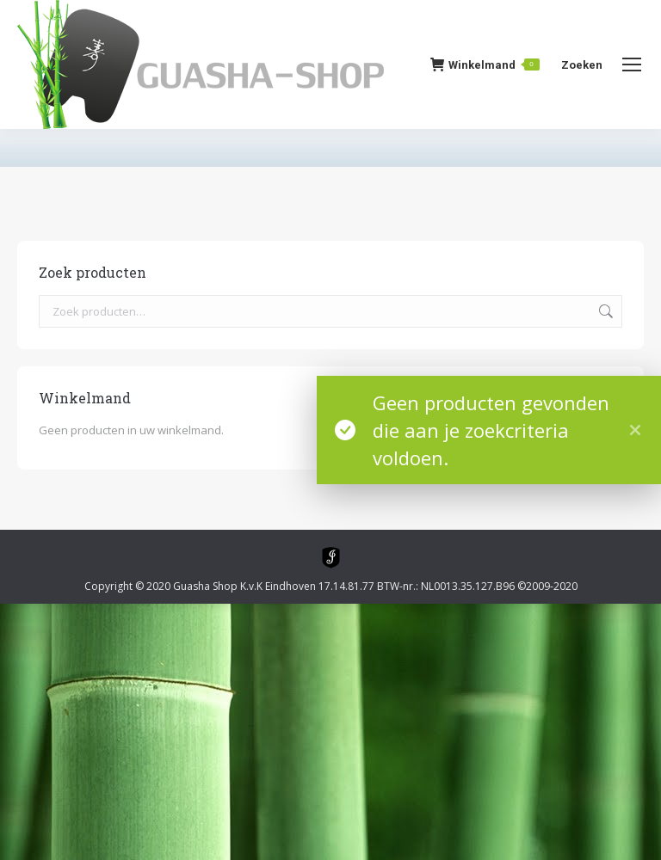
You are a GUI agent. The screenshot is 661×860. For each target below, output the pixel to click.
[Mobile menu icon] (632, 64)
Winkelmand (485, 64)
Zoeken (604, 311)
